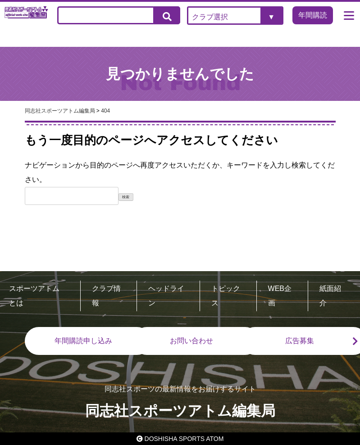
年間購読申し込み (83, 341)
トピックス (225, 296)
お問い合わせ (191, 341)
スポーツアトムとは (34, 296)
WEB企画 (280, 296)
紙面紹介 (330, 296)
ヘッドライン (166, 296)
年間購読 (312, 15)
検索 (125, 197)
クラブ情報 (106, 296)
